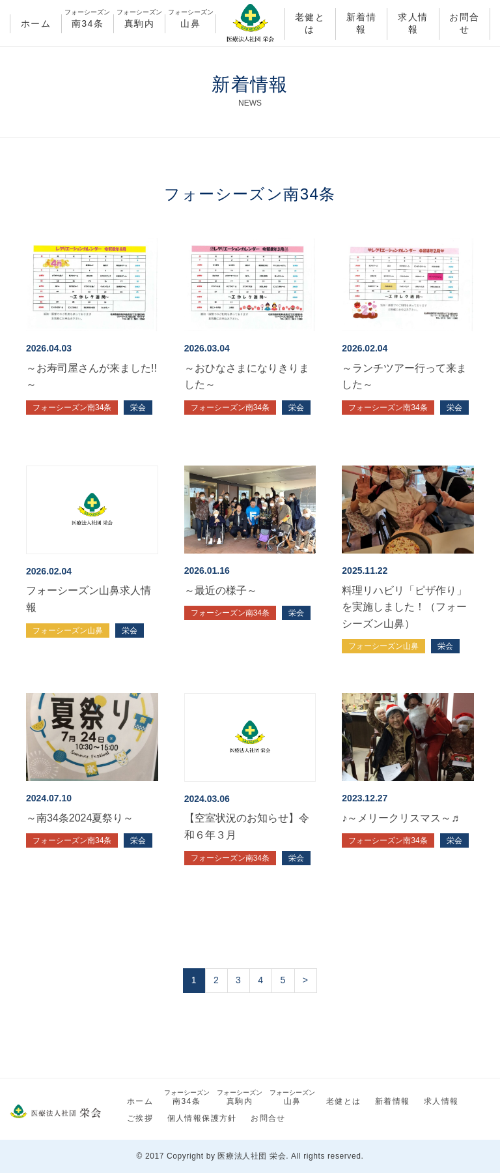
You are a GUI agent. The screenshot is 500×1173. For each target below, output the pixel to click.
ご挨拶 (140, 1118)
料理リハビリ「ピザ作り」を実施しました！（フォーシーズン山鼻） (404, 607)
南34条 (87, 21)
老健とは (310, 23)
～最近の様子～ (220, 590)
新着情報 (361, 23)
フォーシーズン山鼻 (68, 630)
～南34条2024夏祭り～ (79, 818)
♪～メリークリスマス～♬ (400, 818)
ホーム (36, 23)
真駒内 (139, 21)
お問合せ (464, 23)
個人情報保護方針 (202, 1118)
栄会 (138, 407)
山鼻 (190, 21)
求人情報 (413, 23)
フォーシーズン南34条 (72, 407)
